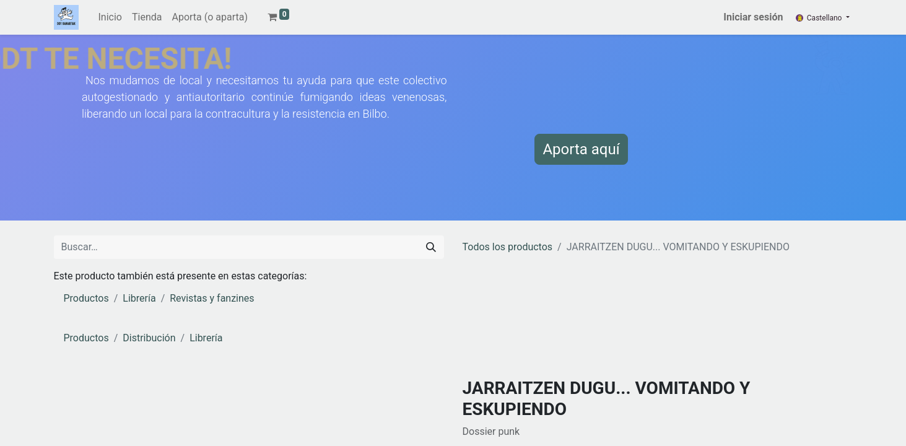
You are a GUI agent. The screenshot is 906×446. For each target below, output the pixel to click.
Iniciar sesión (753, 17)
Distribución (149, 338)
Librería (139, 298)
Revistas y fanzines (212, 298)
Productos (86, 298)
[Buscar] (431, 247)
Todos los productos (508, 247)
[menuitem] (110, 17)
